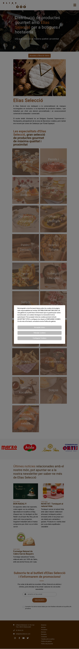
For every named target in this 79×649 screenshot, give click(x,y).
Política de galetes (50, 321)
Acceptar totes (39, 327)
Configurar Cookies (39, 338)
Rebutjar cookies (40, 333)
